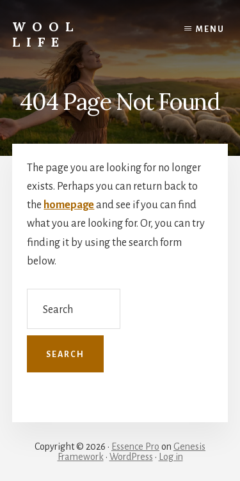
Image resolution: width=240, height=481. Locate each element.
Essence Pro (135, 446)
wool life (45, 34)
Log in (171, 457)
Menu (210, 29)
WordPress (131, 457)
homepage (69, 205)
